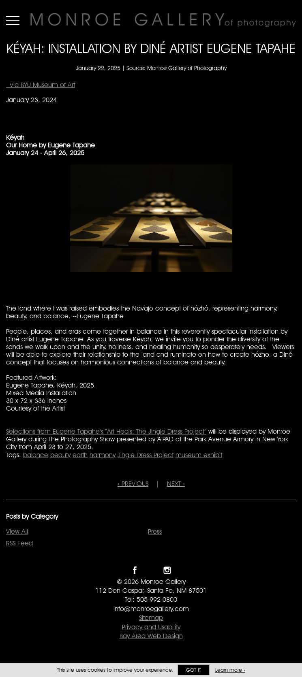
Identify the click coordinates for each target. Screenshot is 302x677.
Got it (193, 670)
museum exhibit (199, 455)
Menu (12, 20)
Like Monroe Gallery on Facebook (135, 570)
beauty (60, 455)
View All (17, 531)
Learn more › (230, 670)
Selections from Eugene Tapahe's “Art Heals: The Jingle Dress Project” (106, 431)
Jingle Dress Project (145, 455)
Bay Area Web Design (151, 636)
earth (80, 455)
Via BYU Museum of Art (40, 85)
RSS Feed (19, 543)
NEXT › (176, 484)
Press (155, 531)
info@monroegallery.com (151, 609)
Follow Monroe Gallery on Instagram (167, 570)
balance (35, 455)
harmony (103, 455)
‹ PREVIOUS (133, 484)
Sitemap (151, 618)
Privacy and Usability (151, 627)
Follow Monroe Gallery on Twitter (151, 570)
